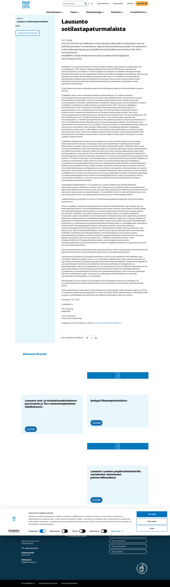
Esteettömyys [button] (94, 12)
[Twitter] (110, 527)
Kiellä (152, 580)
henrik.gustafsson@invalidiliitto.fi (107, 323)
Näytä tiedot (116, 583)
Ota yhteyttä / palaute (120, 535)
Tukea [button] (74, 12)
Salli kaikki (152, 566)
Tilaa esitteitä (117, 552)
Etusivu (19, 18)
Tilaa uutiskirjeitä (118, 546)
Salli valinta (151, 573)
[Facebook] (124, 527)
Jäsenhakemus (103, 3)
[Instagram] (115, 527)
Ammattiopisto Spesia (77, 536)
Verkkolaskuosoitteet (77, 526)
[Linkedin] (119, 527)
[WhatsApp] (133, 527)
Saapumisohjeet (31, 548)
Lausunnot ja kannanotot (28, 33)
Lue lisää (31, 429)
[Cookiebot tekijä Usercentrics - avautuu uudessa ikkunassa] (14, 582)
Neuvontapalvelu (118, 541)
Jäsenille (140, 3)
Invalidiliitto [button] (138, 12)
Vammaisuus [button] (53, 12)
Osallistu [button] (116, 12)
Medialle (72, 531)
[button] (87, 338)
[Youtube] (129, 527)
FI (93, 3)
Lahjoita (130, 3)
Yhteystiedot (118, 3)
